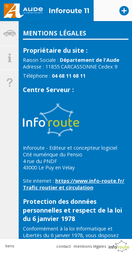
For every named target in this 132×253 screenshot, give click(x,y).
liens (9, 245)
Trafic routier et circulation (58, 187)
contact (63, 246)
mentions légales (90, 246)
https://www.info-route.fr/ (89, 180)
